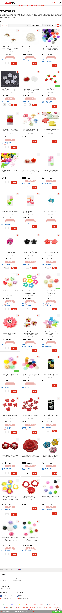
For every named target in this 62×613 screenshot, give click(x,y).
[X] (1, 611)
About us (2, 577)
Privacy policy (3, 578)
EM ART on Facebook (6, 596)
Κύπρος (39, 607)
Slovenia (32, 607)
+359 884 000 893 (40, 5)
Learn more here (32, 611)
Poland (18, 607)
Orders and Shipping (17, 580)
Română (21, 604)
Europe (6, 607)
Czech (49, 604)
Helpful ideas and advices (5, 588)
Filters (4, 25)
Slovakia (25, 607)
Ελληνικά (14, 604)
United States (48, 607)
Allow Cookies (56, 611)
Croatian (42, 604)
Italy (12, 607)
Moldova (31, 609)
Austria (36, 604)
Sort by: (29, 25)
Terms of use (3, 580)
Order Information (17, 578)
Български (6, 604)
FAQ (13, 577)
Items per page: (47, 25)
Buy (14, 64)
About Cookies (3, 582)
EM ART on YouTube (6, 598)
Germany (29, 604)
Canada (56, 607)
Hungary (56, 604)
